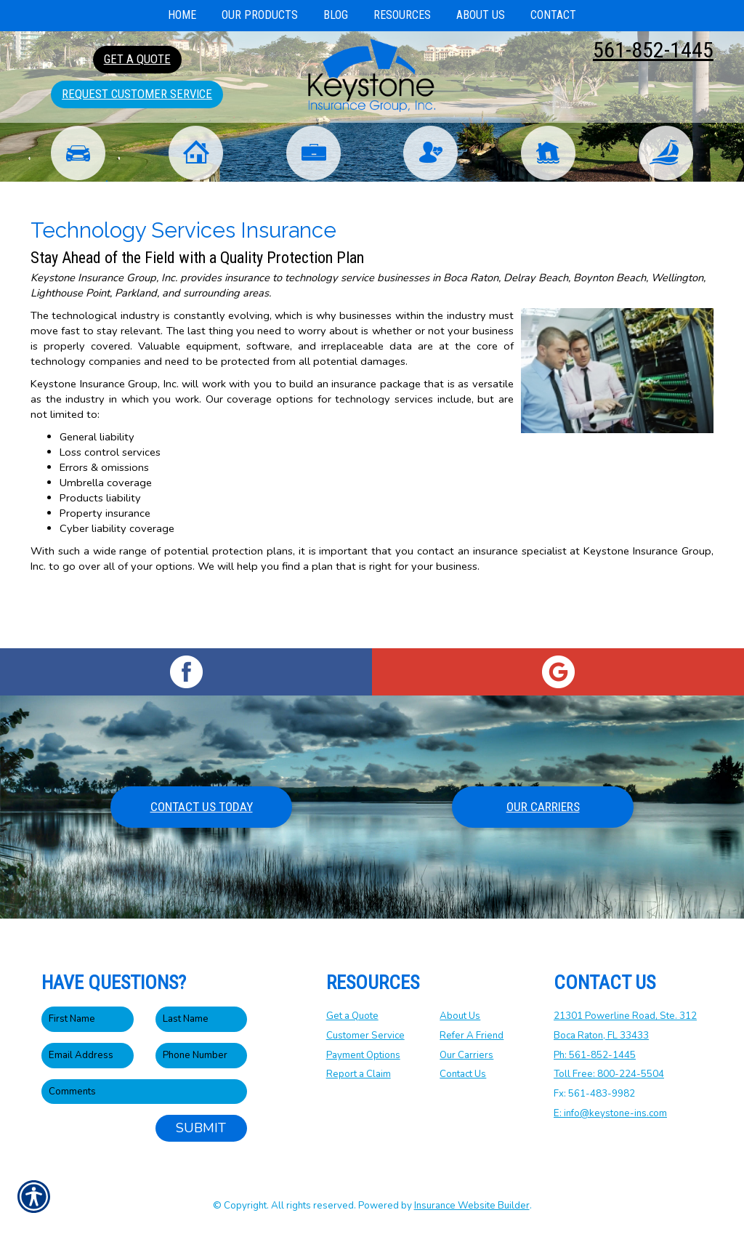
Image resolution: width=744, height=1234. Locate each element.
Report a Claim (358, 1074)
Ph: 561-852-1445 (595, 1055)
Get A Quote (137, 59)
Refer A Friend (472, 1035)
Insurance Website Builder (472, 1205)
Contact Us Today (201, 806)
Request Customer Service (137, 93)
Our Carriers (543, 806)
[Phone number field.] (201, 1055)
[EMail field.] (87, 1055)
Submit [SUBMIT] (201, 1128)
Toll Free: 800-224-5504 (609, 1074)
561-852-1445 (653, 49)
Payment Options (363, 1055)
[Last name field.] (201, 1020)
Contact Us (463, 1074)
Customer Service (365, 1035)
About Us (460, 1016)
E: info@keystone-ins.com (610, 1113)
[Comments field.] (144, 1092)
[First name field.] (87, 1020)
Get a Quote (352, 1016)
